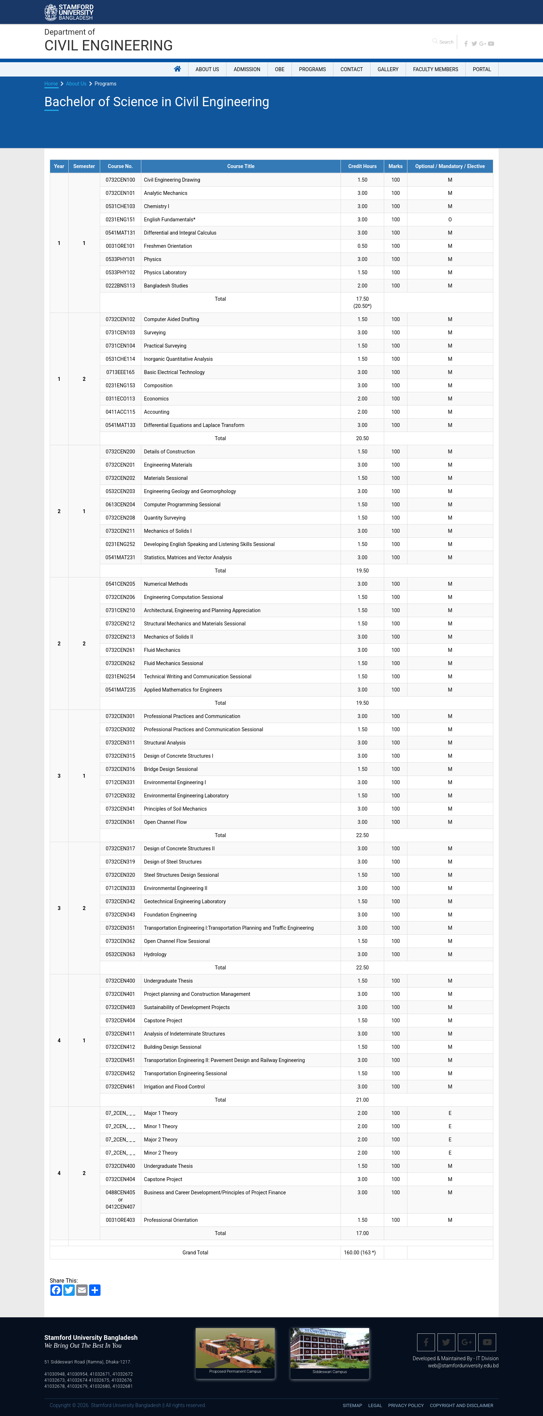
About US (207, 69)
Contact (352, 69)
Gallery (388, 69)
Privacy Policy (406, 1405)
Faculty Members (435, 69)
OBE (279, 69)
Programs (312, 69)
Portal (482, 69)
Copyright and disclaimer (461, 1405)
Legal (375, 1405)
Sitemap (352, 1405)
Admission (247, 69)
